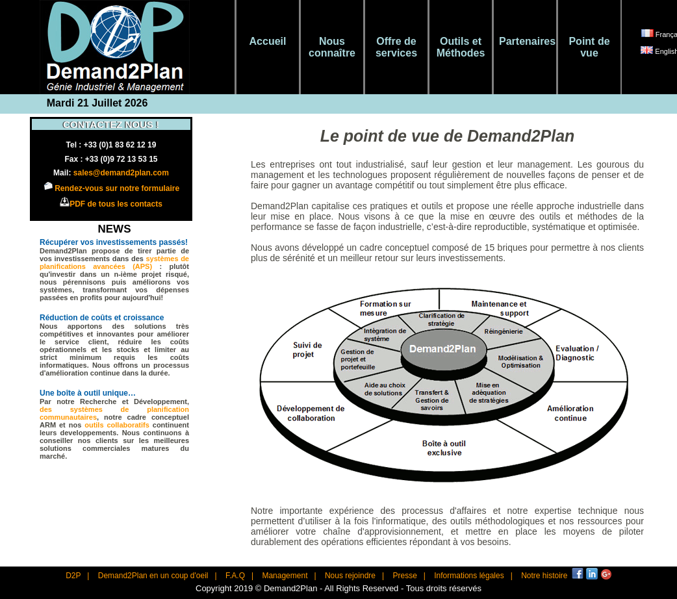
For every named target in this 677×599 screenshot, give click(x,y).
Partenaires (525, 41)
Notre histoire (544, 575)
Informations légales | (473, 575)
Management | (289, 575)
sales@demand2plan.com (121, 172)
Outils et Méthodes (461, 47)
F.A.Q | (239, 575)
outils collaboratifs (118, 425)
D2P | (77, 575)
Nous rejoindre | (354, 575)
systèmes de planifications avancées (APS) (114, 262)
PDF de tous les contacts (116, 204)
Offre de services (396, 47)
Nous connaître (332, 47)
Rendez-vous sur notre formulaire (117, 188)
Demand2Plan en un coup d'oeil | (157, 575)
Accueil (268, 41)
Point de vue (588, 47)
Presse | (408, 575)
